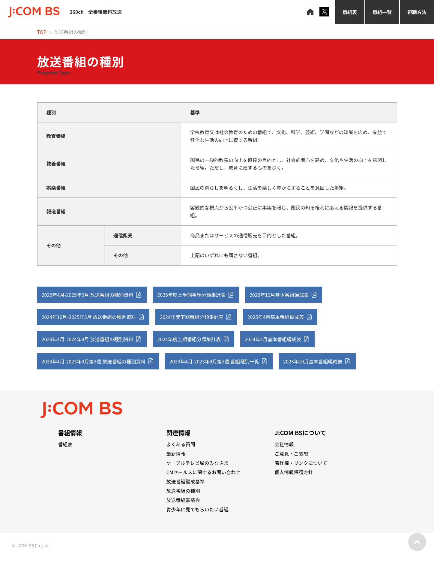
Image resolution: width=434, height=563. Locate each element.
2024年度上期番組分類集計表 (189, 339)
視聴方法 (417, 12)
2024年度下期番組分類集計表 (191, 317)
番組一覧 (382, 12)
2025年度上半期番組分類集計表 (191, 294)
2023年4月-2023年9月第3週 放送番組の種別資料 (94, 361)
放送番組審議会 (183, 500)
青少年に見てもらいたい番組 (197, 509)
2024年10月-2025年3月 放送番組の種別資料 (89, 317)
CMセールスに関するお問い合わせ (203, 472)
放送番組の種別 (183, 490)
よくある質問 (180, 444)
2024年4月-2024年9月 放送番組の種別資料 (87, 339)
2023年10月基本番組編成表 (312, 361)
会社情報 (284, 444)
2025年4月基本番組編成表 (275, 317)
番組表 (350, 12)
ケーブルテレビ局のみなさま (197, 462)
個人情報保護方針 (294, 472)
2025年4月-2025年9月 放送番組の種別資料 (87, 294)
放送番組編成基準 (185, 481)
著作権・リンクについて (301, 462)
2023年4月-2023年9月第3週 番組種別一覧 (214, 361)
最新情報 (176, 453)
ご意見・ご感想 (291, 453)
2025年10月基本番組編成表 (279, 294)
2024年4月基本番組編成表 (273, 339)
